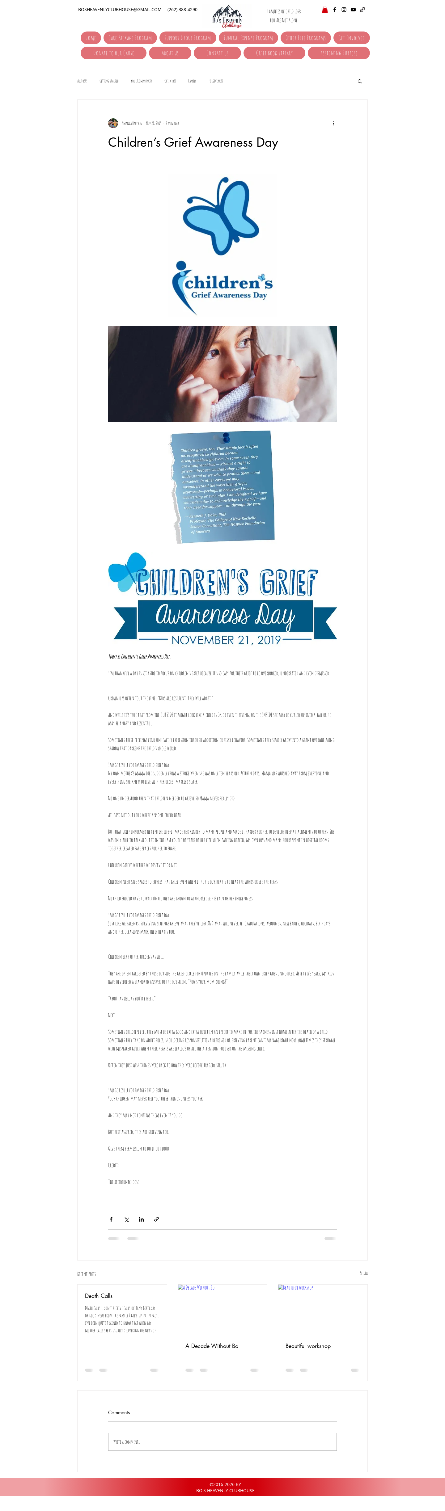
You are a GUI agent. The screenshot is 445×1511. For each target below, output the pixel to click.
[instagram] (344, 9)
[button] (325, 9)
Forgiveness (216, 80)
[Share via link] (156, 1219)
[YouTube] (353, 9)
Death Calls (98, 1295)
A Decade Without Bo (211, 1345)
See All (364, 1273)
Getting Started (109, 80)
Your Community (141, 80)
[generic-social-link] (362, 9)
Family (192, 80)
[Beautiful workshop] (322, 1310)
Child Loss (170, 80)
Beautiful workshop (308, 1345)
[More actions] (333, 123)
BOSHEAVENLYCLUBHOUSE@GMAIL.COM (120, 9)
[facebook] (335, 9)
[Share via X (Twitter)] (126, 1219)
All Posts (82, 80)
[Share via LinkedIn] (141, 1219)
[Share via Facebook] (111, 1219)
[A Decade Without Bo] (222, 1310)
